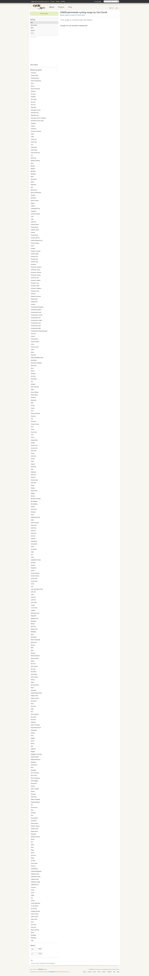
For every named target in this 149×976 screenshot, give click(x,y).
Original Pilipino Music (36, 693)
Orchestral (33, 690)
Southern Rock (34, 828)
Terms (98, 971)
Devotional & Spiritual (36, 363)
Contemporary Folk (35, 317)
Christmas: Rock (35, 291)
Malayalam (33, 615)
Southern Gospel (35, 826)
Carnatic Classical (35, 214)
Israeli (32, 546)
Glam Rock (33, 450)
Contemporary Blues (36, 309)
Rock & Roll (34, 775)
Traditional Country (35, 876)
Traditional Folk (35, 879)
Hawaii (32, 485)
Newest (33, 30)
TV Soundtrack (34, 906)
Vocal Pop (33, 927)
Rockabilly (33, 770)
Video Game (34, 919)
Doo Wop (33, 376)
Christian (33, 248)
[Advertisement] (44, 49)
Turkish (32, 900)
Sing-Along (33, 796)
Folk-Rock (33, 421)
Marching (33, 626)
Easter (32, 389)
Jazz (32, 554)
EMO (32, 403)
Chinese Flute (34, 235)
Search (32, 945)
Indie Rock (33, 533)
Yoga (32, 940)
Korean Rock (34, 581)
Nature (32, 661)
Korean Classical (35, 573)
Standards (33, 834)
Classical (33, 293)
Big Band (33, 171)
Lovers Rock (34, 607)
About (84, 971)
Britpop (32, 203)
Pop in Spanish (34, 714)
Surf (32, 842)
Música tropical (34, 658)
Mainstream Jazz (35, 613)
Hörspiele (33, 512)
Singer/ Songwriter (35, 799)
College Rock (34, 301)
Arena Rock (34, 142)
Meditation (33, 631)
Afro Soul (33, 104)
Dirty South (33, 365)
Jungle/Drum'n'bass (36, 560)
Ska (32, 804)
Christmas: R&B (35, 285)
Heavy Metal (34, 490)
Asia (32, 144)
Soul (32, 815)
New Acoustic (34, 666)
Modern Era (34, 642)
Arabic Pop (33, 139)
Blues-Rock (34, 179)
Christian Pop (34, 256)
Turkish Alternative (35, 903)
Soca (32, 810)
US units (99, 1)
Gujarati (33, 464)
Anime (32, 134)
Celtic (32, 219)
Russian (33, 786)
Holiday (33, 506)
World (32, 932)
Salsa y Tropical (35, 788)
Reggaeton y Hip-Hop (36, 754)
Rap (32, 746)
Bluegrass (33, 174)
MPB (32, 647)
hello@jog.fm (52, 971)
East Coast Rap (35, 387)
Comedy (33, 304)
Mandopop (33, 621)
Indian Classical (35, 522)
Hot (32, 22)
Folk (32, 419)
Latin (32, 586)
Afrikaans (33, 91)
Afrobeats (33, 96)
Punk (32, 735)
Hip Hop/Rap (34, 501)
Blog (118, 971)
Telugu (32, 858)
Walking (58, 1)
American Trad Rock (36, 131)
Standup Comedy (35, 836)
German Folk (34, 445)
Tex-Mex (33, 860)
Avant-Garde (34, 150)
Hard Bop (33, 474)
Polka (32, 709)
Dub (32, 381)
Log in (116, 8)
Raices (32, 741)
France (32, 429)
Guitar (32, 461)
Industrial (33, 538)
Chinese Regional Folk (36, 240)
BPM (32, 28)
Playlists (61, 7)
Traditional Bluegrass (36, 871)
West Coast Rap (35, 930)
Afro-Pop (33, 102)
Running (52, 1)
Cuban (32, 349)
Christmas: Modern (35, 280)
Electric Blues (34, 395)
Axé (32, 155)
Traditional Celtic (35, 874)
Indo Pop (33, 536)
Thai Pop (33, 866)
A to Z (32, 33)
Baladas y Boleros (35, 160)
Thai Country (34, 863)
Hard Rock (33, 482)
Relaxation (33, 762)
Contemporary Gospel (36, 320)
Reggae (33, 751)
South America (34, 823)
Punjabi (33, 733)
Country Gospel (35, 341)
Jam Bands (33, 549)
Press (94, 971)
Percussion (33, 701)
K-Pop (32, 584)
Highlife (33, 493)
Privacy (103, 971)
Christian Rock (34, 261)
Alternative (33, 107)
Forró (32, 426)
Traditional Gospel (35, 882)
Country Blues (34, 339)
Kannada (33, 562)
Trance (32, 890)
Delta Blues (34, 360)
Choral (32, 245)
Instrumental (34, 544)
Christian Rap (34, 259)
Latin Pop (33, 597)
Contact (89, 971)
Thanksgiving (34, 868)
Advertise (109, 971)
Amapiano (33, 123)
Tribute (32, 895)
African (32, 86)
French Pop (34, 432)
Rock (32, 767)
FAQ (114, 971)
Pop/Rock (33, 722)
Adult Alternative (35, 78)
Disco (32, 368)
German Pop (34, 448)
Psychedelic (34, 730)
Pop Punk (33, 719)
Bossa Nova (34, 190)
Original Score (34, 695)
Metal (32, 634)
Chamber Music (35, 224)
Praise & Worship (35, 725)
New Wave (33, 671)
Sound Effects (34, 818)
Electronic (33, 397)
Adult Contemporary (36, 80)
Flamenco (33, 416)
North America (34, 677)
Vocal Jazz (33, 924)
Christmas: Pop (35, 283)
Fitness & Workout (35, 413)
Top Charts (34, 65)
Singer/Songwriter (35, 802)
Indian (32, 520)
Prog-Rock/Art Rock (36, 727)
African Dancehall (35, 88)
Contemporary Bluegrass (37, 307)
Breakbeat (33, 198)
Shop (70, 7)
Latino (32, 594)
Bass (32, 163)
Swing (32, 844)
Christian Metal (34, 253)
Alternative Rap (35, 115)
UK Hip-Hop (34, 908)
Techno (32, 852)
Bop (32, 187)
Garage (33, 442)
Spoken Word (34, 831)
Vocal (32, 922)
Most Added (34, 25)
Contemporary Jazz (36, 323)
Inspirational (34, 541)
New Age (33, 669)
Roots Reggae (34, 781)
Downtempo (34, 379)
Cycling (63, 1)
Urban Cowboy (34, 914)
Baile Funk (33, 158)
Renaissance (34, 765)
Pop (32, 711)
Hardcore (33, 477)
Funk (32, 434)
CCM (32, 216)
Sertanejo (33, 794)
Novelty (33, 679)
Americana (33, 128)
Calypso (33, 206)
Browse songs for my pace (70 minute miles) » (73, 15)
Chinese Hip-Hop (35, 238)
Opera (32, 687)
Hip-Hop (33, 496)
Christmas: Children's (36, 267)
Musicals (33, 653)
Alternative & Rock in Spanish (38, 118)
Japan (32, 552)
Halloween (33, 472)
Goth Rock (33, 456)
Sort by (32, 19)
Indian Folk (33, 525)
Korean (32, 570)
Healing (33, 488)
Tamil (32, 847)
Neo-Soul (33, 663)
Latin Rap (33, 600)
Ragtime (33, 738)
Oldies (32, 682)
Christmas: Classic (35, 269)
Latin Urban (34, 602)
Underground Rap (35, 911)
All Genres (33, 72)
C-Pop (32, 344)
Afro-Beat (33, 94)
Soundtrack (34, 820)
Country (33, 336)
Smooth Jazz (34, 807)
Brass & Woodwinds (36, 192)
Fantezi (32, 408)
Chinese (33, 232)
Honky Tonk (34, 509)
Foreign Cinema (35, 424)
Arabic (32, 136)
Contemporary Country (36, 315)
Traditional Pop (34, 884)
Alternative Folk (35, 112)
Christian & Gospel (35, 251)
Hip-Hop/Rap (34, 504)
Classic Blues (34, 299)
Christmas (33, 264)
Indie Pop (33, 530)
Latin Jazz (33, 592)
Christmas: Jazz (35, 277)
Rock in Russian (35, 773)
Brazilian (33, 195)
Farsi (32, 411)
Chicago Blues (34, 227)
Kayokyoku (33, 568)
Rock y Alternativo (35, 778)
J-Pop (32, 557)
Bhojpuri (33, 168)
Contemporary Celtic (36, 312)
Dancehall (33, 355)
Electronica (33, 400)
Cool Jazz (33, 333)
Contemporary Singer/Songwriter (39, 331)
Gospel (32, 453)
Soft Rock (33, 812)
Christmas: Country (36, 275)
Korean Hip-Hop (35, 576)
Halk (32, 469)
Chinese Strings (35, 243)
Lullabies (33, 610)
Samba (32, 791)
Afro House (33, 99)
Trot (32, 898)
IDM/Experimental (35, 517)
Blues (32, 176)
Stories (32, 839)
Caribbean (33, 211)
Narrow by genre (36, 70)
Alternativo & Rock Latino (37, 120)
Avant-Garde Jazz (35, 152)
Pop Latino (33, 717)
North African (34, 674)
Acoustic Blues (34, 75)
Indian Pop (33, 528)
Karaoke (33, 565)
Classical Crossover (36, 296)
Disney (32, 371)
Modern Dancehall (35, 639)
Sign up (111, 8)
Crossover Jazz (35, 347)
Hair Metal (33, 466)
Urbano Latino (34, 916)
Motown (33, 645)
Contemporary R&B (36, 328)
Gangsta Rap (34, 440)
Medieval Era (34, 629)
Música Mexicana (35, 655)
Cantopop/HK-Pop (35, 208)
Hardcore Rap (34, 480)
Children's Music (35, 230)
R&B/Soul (33, 749)
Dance (32, 352)
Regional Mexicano (35, 759)
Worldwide (33, 938)
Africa (32, 83)
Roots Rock (34, 783)
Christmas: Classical (36, 272)
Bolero (32, 182)
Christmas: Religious (36, 288)
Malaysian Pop (34, 618)
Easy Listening (34, 392)
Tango (32, 850)
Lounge (33, 605)
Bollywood (33, 184)
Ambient (33, 126)
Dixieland (33, 373)
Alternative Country (35, 110)
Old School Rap (35, 685)
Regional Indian (35, 757)
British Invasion (34, 200)
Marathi (33, 623)
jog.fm (32, 1)
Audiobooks (34, 147)
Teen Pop (33, 855)
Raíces (32, 743)
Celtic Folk (33, 222)
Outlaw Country (35, 698)
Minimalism (33, 637)
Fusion (32, 437)
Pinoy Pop (33, 706)
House (32, 514)
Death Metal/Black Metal (37, 357)
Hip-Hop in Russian (36, 498)
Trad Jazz (33, 887)
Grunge (33, 458)
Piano (32, 703)
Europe (32, 405)
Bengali (33, 166)
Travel (32, 892)
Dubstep (33, 384)
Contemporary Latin (36, 325)
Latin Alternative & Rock (37, 589)
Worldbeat (33, 935)
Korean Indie (34, 578)
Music (51, 7)
